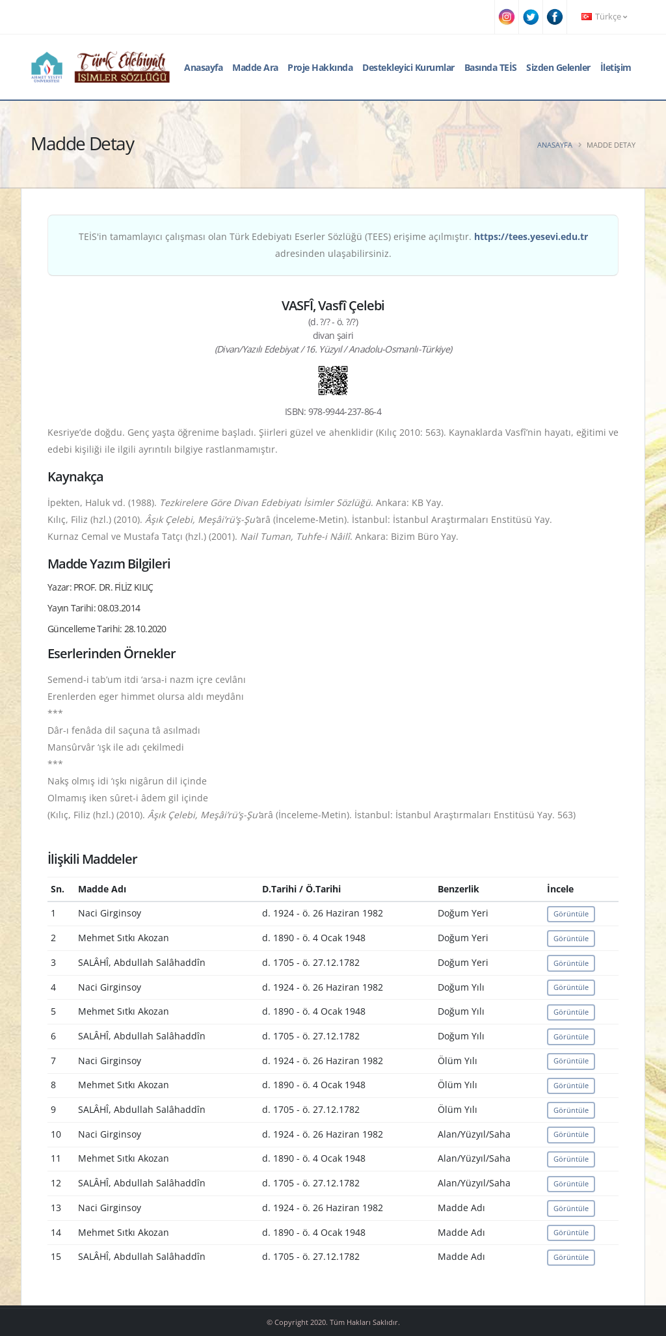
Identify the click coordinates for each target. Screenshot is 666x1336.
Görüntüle (571, 913)
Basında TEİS (490, 67)
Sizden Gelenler (558, 67)
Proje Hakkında (320, 67)
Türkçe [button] (604, 16)
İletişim (616, 67)
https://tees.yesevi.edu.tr (531, 236)
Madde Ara (255, 67)
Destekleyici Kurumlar (408, 67)
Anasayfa (203, 67)
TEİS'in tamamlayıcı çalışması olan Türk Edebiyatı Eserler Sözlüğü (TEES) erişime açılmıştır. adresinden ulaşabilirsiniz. (333, 245)
